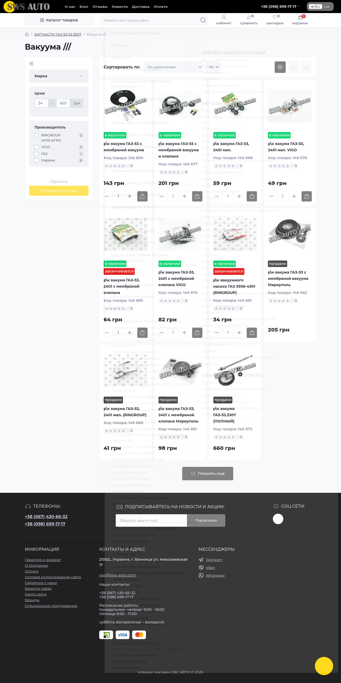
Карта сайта (36, 594)
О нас (70, 6)
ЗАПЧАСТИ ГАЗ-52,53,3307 (57, 34)
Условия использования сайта (53, 577)
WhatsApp (215, 575)
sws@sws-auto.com (117, 575)
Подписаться (206, 520)
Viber (210, 567)
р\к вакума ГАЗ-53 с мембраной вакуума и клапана (178, 150)
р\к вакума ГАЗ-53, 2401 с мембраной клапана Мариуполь (178, 415)
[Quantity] (118, 196)
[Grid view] (280, 67)
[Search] (203, 20)
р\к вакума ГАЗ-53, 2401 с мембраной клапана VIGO (176, 278)
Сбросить (59, 181)
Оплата (161, 6)
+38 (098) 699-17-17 (45, 524)
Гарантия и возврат (43, 560)
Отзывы (100, 6)
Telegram (214, 560)
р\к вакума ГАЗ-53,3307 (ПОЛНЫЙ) (224, 415)
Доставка (140, 6)
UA (327, 6)
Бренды (32, 600)
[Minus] (107, 196)
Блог (84, 6)
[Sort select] (173, 67)
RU (315, 6)
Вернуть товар (38, 588)
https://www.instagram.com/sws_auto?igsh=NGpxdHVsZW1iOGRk (278, 519)
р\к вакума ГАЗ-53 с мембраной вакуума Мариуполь (288, 278)
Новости (120, 6)
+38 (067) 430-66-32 (46, 516)
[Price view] (306, 67)
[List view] (293, 67)
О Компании (36, 565)
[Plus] (129, 196)
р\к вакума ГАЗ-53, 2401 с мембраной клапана (122, 286)
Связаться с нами (41, 583)
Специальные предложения (51, 606)
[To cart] (142, 196)
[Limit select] (213, 67)
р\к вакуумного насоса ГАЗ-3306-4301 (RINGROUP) (234, 286)
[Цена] (41, 103)
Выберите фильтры (58, 190)
